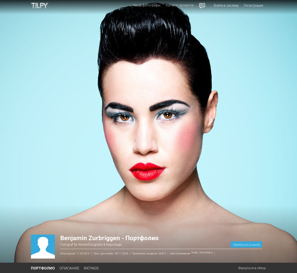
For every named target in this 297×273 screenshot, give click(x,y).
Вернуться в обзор (252, 268)
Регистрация (253, 5)
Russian (202, 5)
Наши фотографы (146, 5)
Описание (69, 268)
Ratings (91, 268)
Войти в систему (226, 5)
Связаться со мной (246, 244)
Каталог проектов (180, 5)
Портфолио (43, 268)
